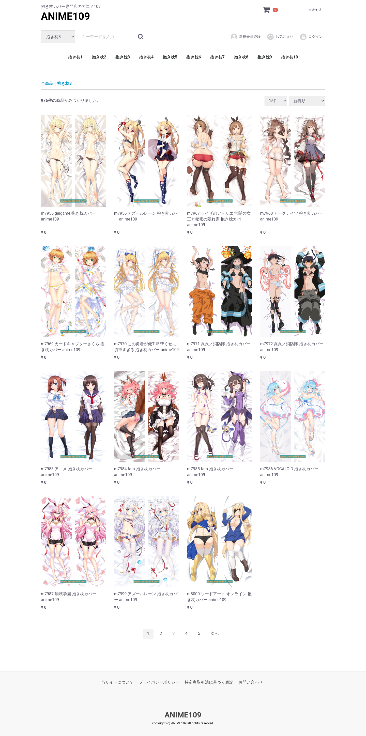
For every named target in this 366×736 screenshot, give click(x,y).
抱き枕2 (99, 57)
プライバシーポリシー (159, 682)
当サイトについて (117, 682)
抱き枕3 (122, 57)
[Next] (214, 634)
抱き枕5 (170, 57)
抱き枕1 (75, 57)
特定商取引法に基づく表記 (209, 682)
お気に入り (280, 37)
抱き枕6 (193, 57)
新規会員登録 (245, 37)
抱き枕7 (217, 57)
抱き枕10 (289, 57)
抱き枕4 (146, 57)
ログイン (311, 37)
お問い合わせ (250, 682)
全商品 (47, 83)
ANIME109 (65, 16)
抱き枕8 (241, 57)
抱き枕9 (264, 57)
